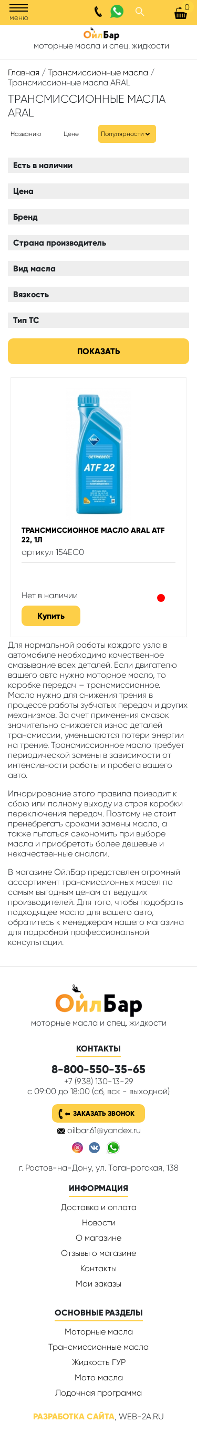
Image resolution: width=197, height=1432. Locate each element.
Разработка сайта (74, 1416)
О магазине (98, 1238)
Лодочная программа (98, 1393)
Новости (99, 1222)
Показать (98, 351)
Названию (26, 134)
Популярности (122, 134)
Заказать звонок (103, 1113)
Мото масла (99, 1377)
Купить (51, 616)
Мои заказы (98, 1284)
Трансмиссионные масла (98, 72)
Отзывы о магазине (98, 1253)
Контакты (98, 1268)
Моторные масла (99, 1332)
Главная (23, 72)
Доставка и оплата (99, 1207)
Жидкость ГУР (99, 1362)
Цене (71, 134)
